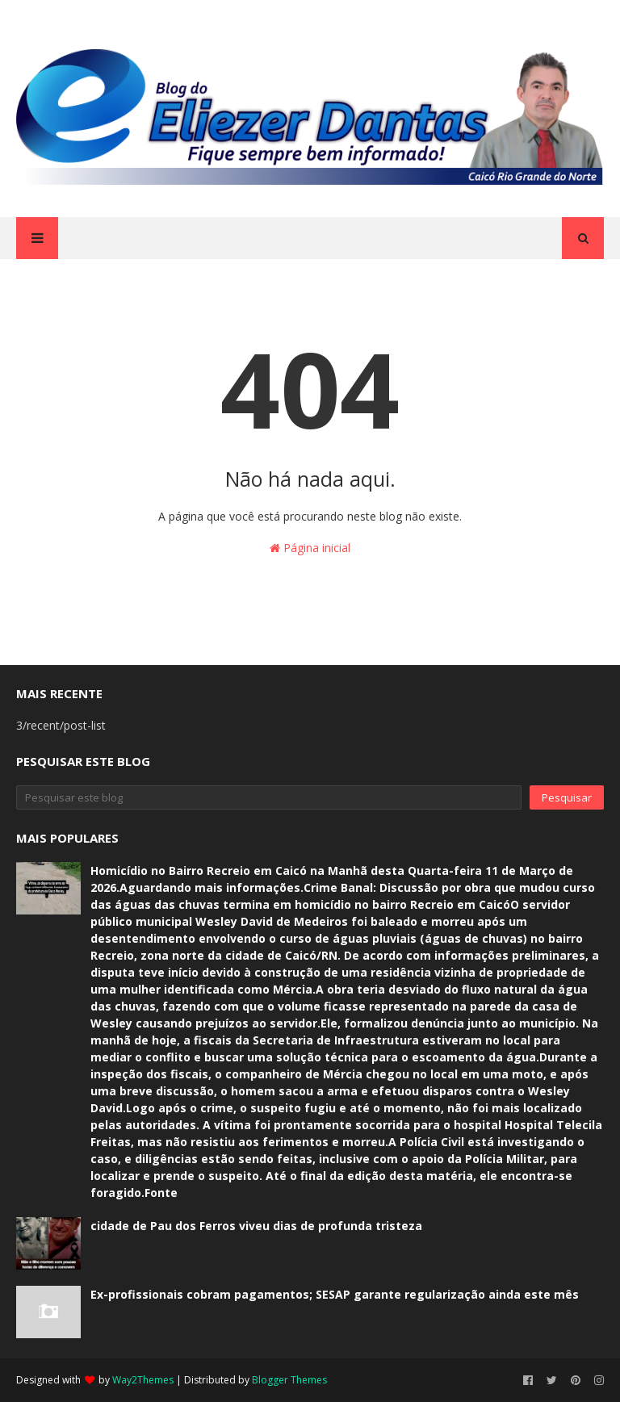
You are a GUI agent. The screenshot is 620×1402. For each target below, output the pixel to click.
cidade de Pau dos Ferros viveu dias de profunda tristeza (256, 1225)
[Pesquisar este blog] (269, 797)
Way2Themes (143, 1380)
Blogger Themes (289, 1380)
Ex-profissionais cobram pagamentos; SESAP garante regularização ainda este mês (334, 1294)
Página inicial (310, 547)
